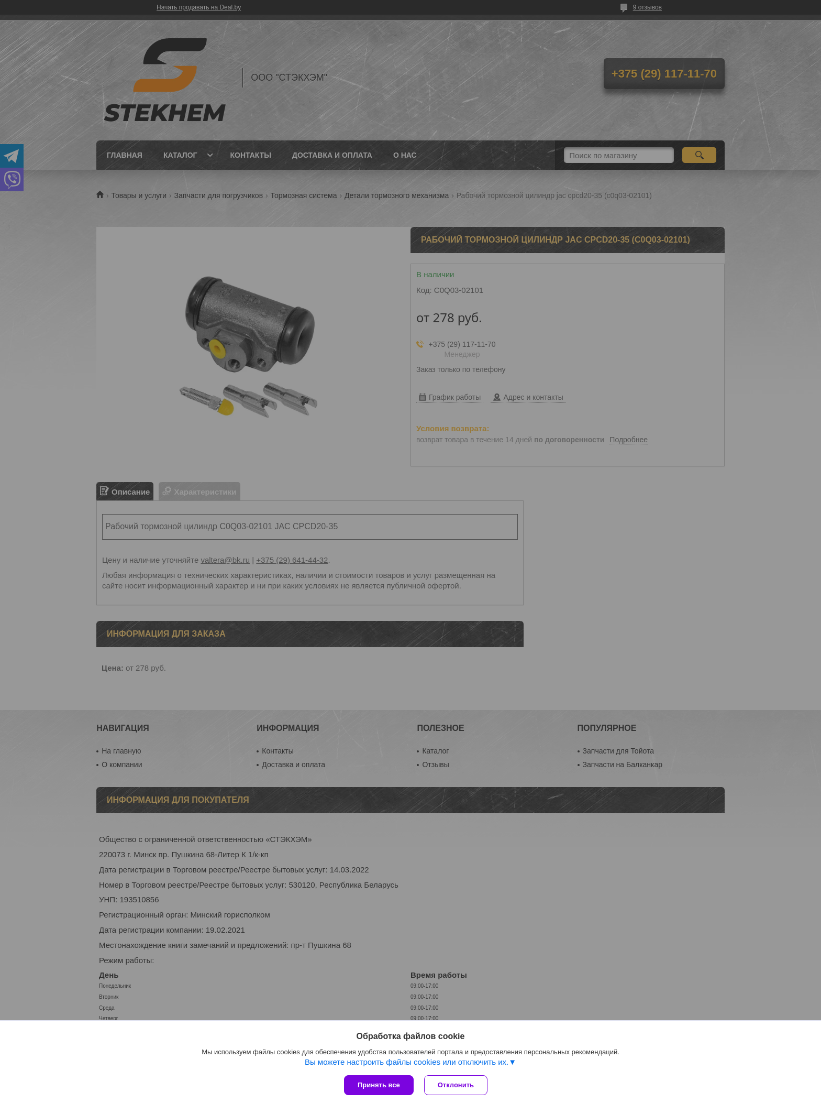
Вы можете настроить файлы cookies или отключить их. (406, 1061)
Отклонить (456, 1085)
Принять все (379, 1085)
